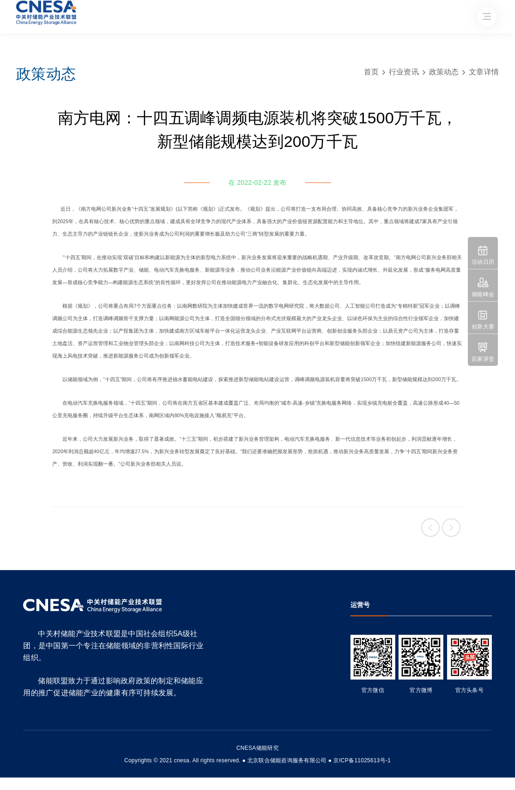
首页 (371, 72)
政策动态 (444, 72)
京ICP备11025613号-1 (362, 760)
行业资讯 (404, 72)
